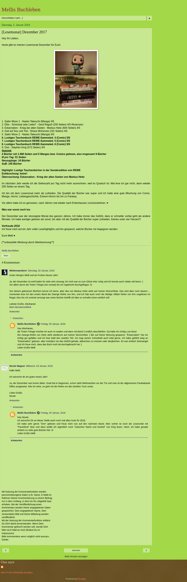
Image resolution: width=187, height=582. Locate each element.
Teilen (5, 256)
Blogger (82, 579)
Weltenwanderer (18, 270)
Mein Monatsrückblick (20, 307)
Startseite (76, 550)
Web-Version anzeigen (76, 556)
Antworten (14, 311)
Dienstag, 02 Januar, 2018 (41, 270)
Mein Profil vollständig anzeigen (17, 572)
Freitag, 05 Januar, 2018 (53, 324)
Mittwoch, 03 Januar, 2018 (39, 366)
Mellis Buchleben (21, 9)
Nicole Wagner (17, 366)
